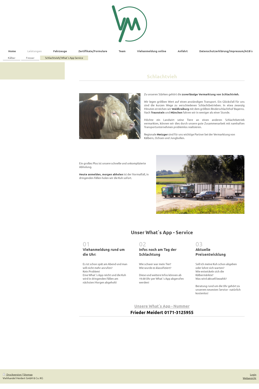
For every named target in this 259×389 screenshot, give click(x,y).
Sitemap (28, 374)
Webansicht (249, 378)
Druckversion (12, 374)
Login (253, 374)
